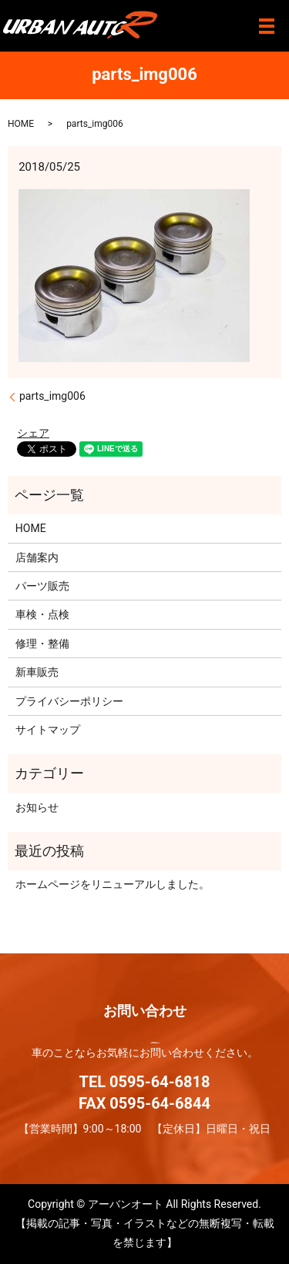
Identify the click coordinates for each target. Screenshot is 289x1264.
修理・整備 (42, 643)
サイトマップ (47, 729)
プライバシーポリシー (69, 701)
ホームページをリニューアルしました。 (112, 884)
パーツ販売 (42, 586)
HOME (21, 123)
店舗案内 (37, 557)
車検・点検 (42, 614)
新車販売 (37, 672)
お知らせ (37, 807)
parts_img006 (52, 396)
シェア (33, 433)
